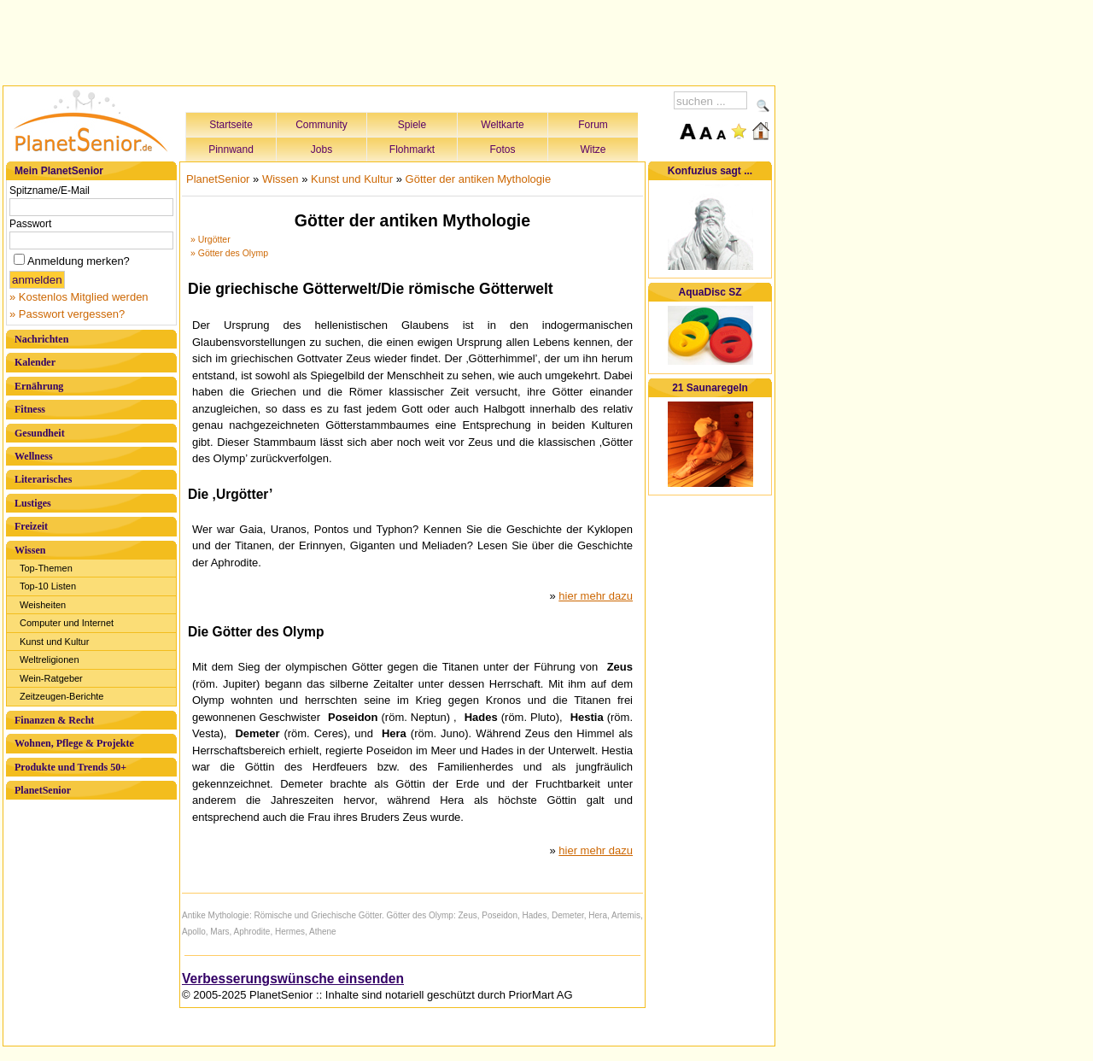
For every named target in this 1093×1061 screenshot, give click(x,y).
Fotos (502, 149)
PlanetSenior (43, 790)
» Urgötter (210, 239)
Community (321, 125)
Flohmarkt (412, 149)
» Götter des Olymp (229, 253)
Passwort (30, 224)
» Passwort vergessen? (67, 314)
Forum (593, 125)
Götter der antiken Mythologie (479, 179)
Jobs (321, 149)
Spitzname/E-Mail (49, 190)
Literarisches (43, 479)
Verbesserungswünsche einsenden (293, 978)
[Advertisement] (389, 40)
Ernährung (39, 386)
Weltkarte (502, 125)
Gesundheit (40, 433)
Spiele (412, 125)
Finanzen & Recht (54, 720)
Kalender (35, 362)
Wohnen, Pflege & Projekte (74, 743)
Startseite (231, 125)
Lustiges (33, 503)
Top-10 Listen (48, 586)
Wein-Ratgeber (51, 678)
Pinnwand (231, 149)
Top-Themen (46, 568)
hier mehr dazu (595, 595)
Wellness (34, 456)
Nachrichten (41, 339)
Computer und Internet (67, 623)
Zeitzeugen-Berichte (61, 696)
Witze (593, 149)
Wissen (30, 550)
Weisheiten (43, 605)
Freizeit (31, 526)
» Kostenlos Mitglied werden (79, 296)
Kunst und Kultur (54, 641)
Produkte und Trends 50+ (70, 767)
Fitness (30, 409)
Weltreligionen (49, 659)
